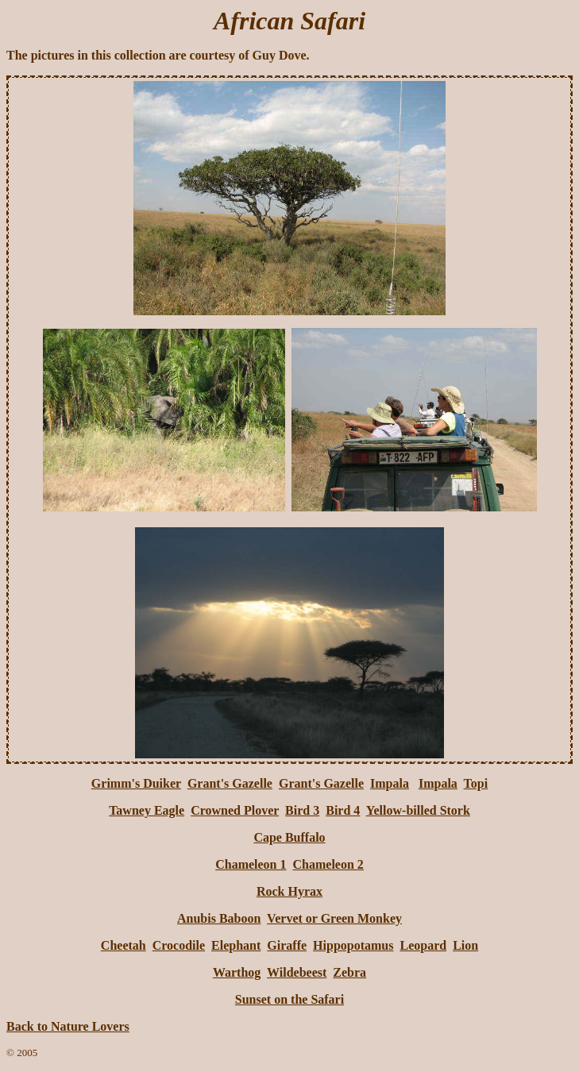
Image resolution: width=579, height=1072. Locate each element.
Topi (476, 783)
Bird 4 (343, 810)
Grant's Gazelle (229, 783)
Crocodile (178, 945)
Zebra (349, 972)
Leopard (423, 945)
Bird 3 (302, 810)
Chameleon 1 (250, 864)
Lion (465, 945)
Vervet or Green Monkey (334, 918)
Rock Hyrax (289, 891)
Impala (389, 783)
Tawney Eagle (146, 810)
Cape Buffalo (289, 837)
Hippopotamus (353, 945)
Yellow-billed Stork (418, 810)
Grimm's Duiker (136, 783)
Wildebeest (296, 972)
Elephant (236, 945)
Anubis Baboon (219, 918)
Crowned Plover (235, 810)
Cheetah (123, 945)
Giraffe (287, 945)
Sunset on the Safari (289, 999)
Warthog (237, 972)
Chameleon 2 (328, 864)
